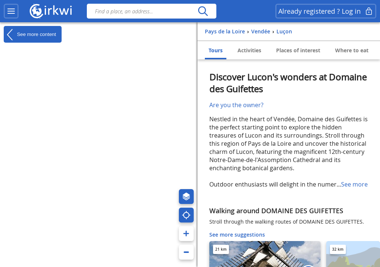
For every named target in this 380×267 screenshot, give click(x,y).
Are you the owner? (236, 105)
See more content (30, 34)
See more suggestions (237, 234)
